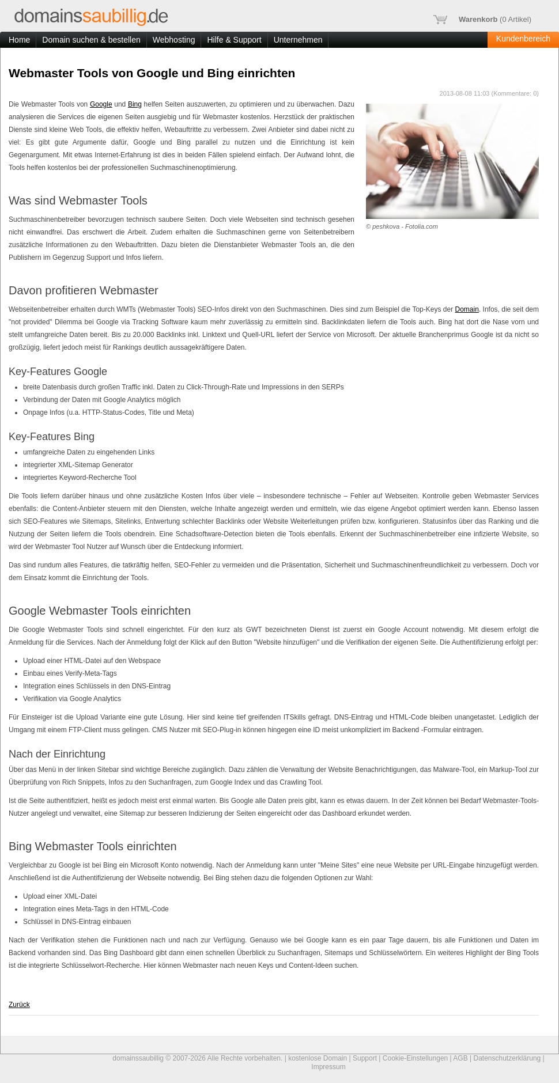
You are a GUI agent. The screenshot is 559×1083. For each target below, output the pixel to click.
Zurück (19, 1005)
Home (19, 39)
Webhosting (174, 39)
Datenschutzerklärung (507, 1058)
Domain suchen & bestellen (91, 39)
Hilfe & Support (234, 39)
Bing (135, 104)
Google (101, 104)
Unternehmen (298, 39)
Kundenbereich (523, 38)
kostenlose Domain (317, 1058)
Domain (467, 309)
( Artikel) (482, 19)
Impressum (328, 1067)
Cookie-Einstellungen (415, 1058)
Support (365, 1058)
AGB (460, 1058)
